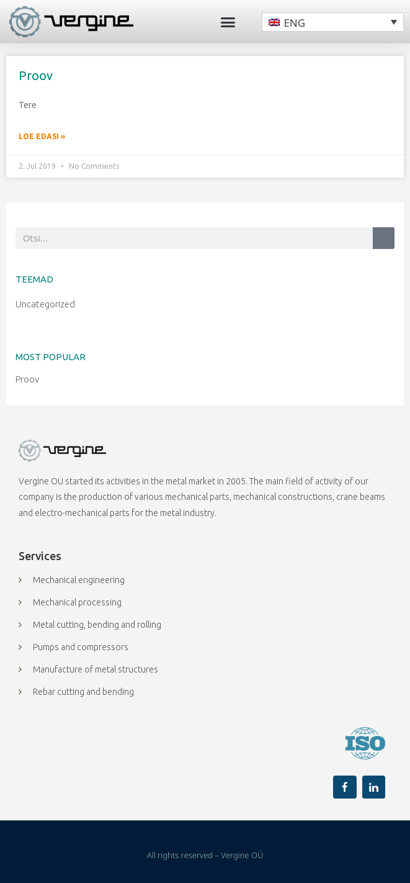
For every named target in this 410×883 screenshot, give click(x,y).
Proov (36, 75)
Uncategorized (45, 304)
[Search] (383, 238)
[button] (228, 22)
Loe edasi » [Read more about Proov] (42, 136)
